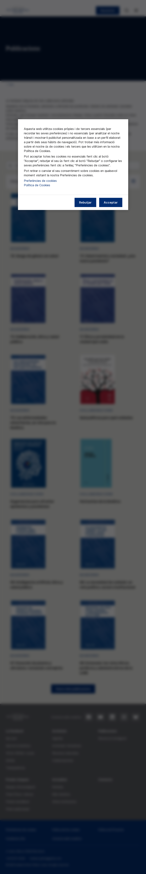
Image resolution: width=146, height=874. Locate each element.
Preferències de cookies (40, 181)
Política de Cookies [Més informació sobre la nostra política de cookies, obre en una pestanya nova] (37, 185)
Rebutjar (85, 202)
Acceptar (111, 202)
